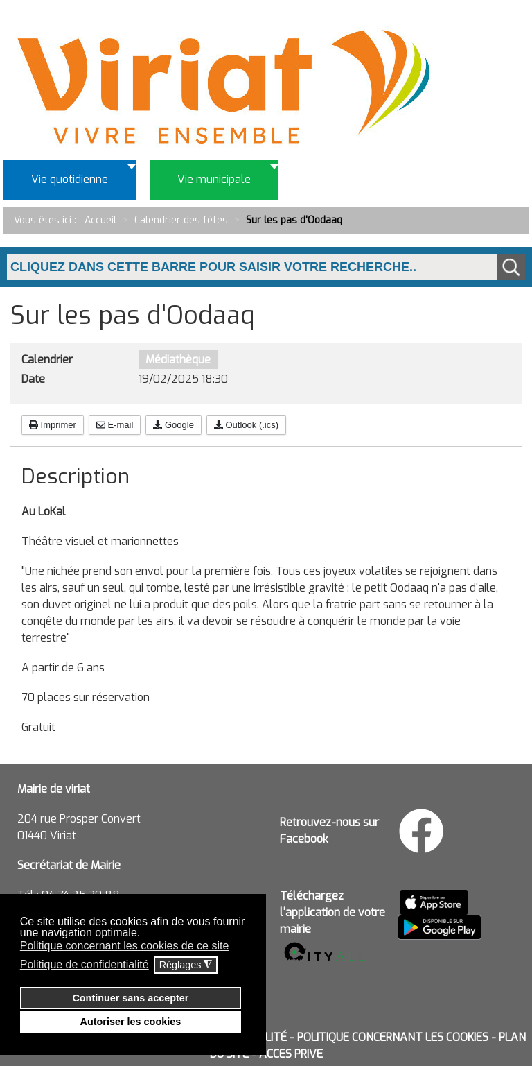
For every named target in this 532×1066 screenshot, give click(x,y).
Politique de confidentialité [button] (84, 964)
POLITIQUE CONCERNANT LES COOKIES (392, 1037)
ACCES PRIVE (291, 1054)
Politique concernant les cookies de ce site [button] (124, 946)
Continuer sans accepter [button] (130, 998)
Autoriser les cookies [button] (130, 1021)
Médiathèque (178, 359)
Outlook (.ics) (246, 425)
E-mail (114, 425)
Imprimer (52, 425)
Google (173, 425)
